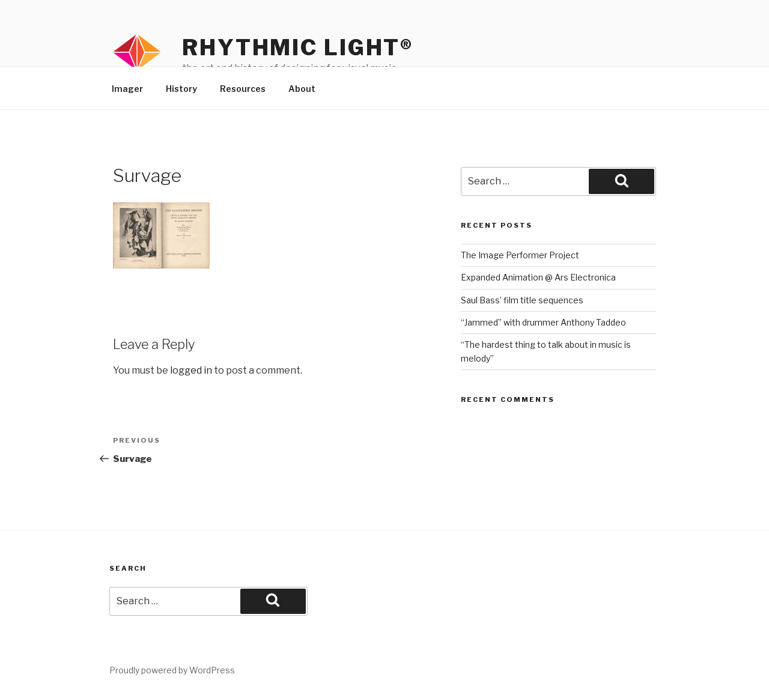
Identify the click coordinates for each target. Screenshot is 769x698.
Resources (243, 88)
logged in (191, 370)
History (181, 88)
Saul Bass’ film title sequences (522, 300)
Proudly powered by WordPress (172, 670)
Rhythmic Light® (297, 47)
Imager (127, 88)
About (301, 88)
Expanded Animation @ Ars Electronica (538, 277)
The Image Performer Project (520, 255)
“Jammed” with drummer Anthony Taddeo (543, 322)
